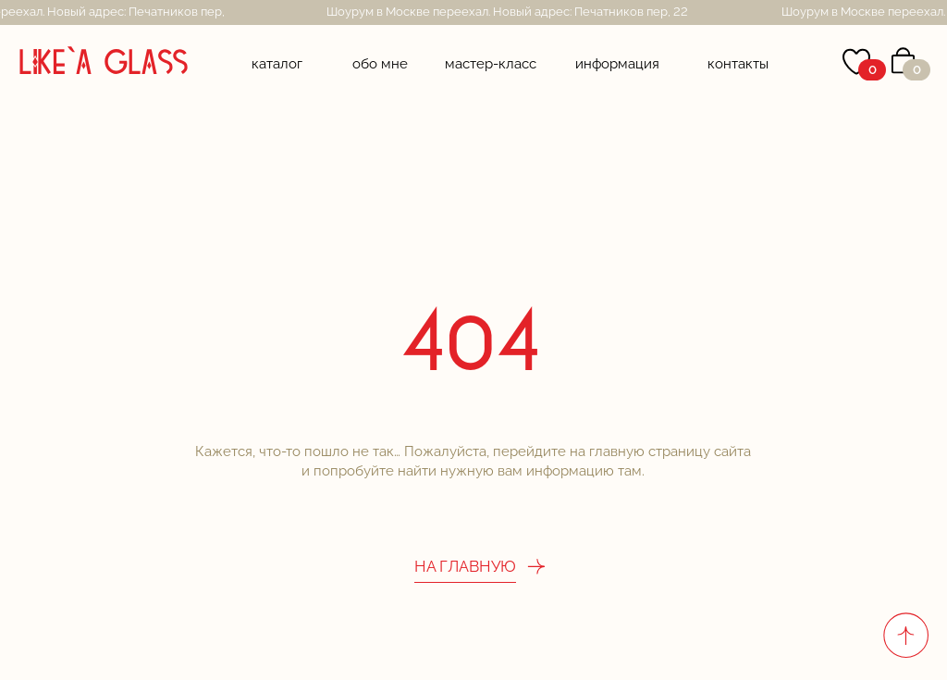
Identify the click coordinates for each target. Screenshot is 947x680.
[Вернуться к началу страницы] (905, 635)
